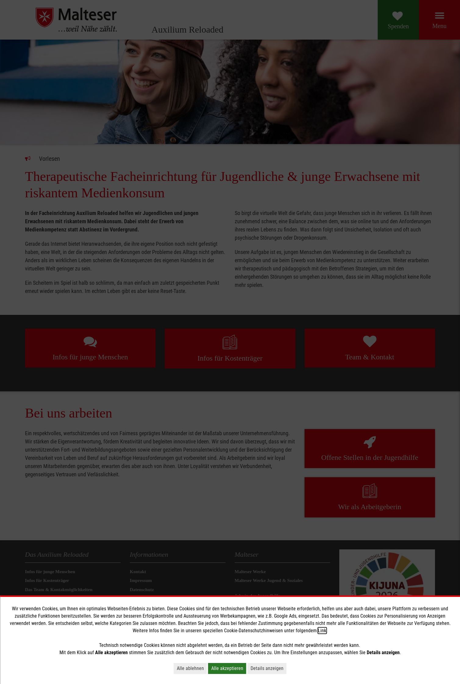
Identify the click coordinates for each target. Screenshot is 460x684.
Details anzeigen (267, 668)
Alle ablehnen (190, 668)
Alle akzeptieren (227, 668)
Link (322, 630)
